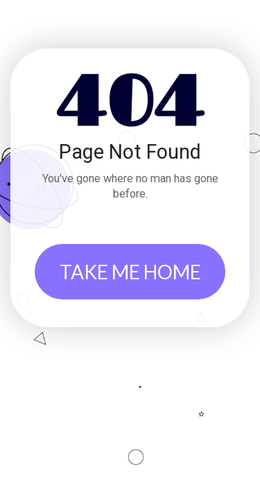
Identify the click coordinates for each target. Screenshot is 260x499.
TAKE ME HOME (130, 271)
